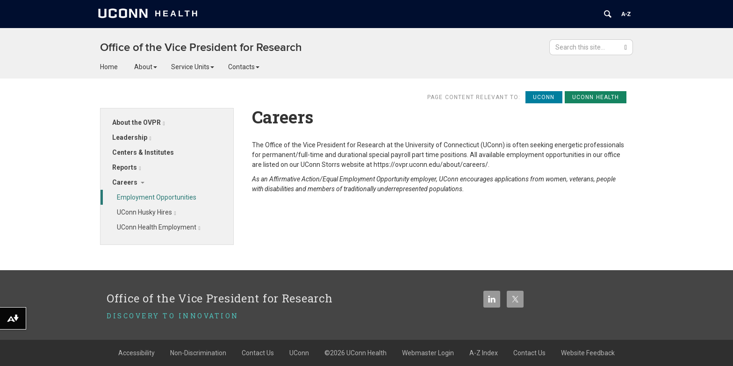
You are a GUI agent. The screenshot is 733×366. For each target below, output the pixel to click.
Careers (124, 182)
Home (109, 67)
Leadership (131, 137)
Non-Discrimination (198, 353)
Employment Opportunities (156, 197)
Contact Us (258, 353)
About (145, 67)
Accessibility (136, 353)
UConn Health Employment (159, 227)
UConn (299, 353)
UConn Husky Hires (146, 212)
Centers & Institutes (143, 152)
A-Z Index (483, 353)
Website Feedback (588, 353)
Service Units (192, 67)
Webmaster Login (428, 353)
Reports (126, 167)
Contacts (243, 67)
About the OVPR (138, 122)
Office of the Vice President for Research (201, 47)
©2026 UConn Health (355, 353)
